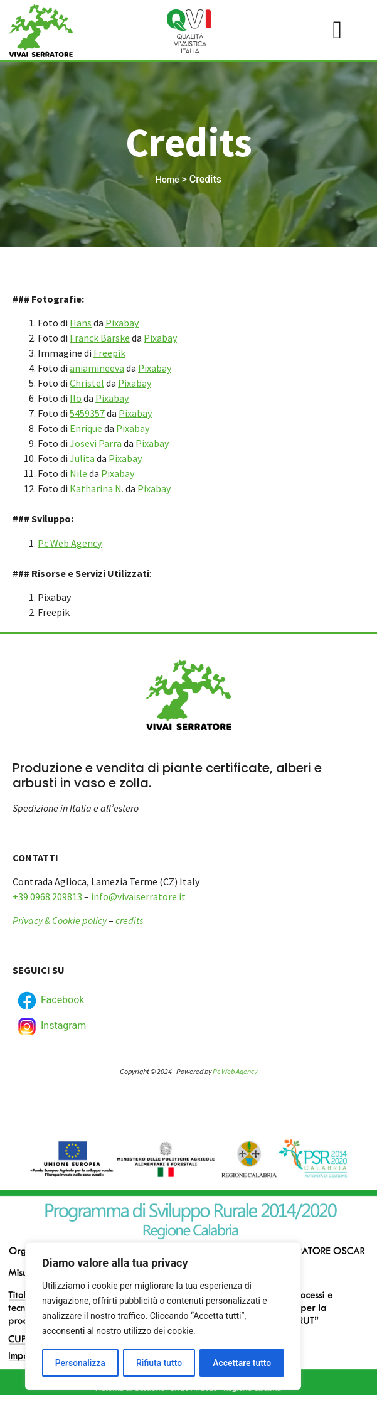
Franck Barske (100, 337)
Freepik (109, 353)
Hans (81, 322)
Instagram (51, 1026)
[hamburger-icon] (337, 30)
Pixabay (122, 322)
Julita (82, 458)
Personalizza (80, 1363)
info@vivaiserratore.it (138, 896)
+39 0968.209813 (47, 896)
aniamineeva (97, 368)
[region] (163, 1316)
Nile (78, 473)
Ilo (76, 398)
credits (129, 920)
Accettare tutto (242, 1363)
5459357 (87, 413)
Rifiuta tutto (159, 1363)
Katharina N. (97, 488)
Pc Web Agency (70, 543)
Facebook (50, 1000)
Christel (87, 383)
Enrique (86, 428)
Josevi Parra (96, 443)
